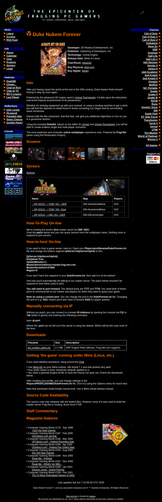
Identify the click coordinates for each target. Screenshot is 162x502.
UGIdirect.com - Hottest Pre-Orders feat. (53, 447)
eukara (92, 496)
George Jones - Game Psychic (48, 469)
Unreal (85, 124)
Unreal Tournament (85, 97)
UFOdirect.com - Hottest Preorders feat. (53, 441)
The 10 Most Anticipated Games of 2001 (53, 475)
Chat (81, 362)
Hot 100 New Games (43, 453)
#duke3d (86, 62)
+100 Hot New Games (44, 430)
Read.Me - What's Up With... (47, 464)
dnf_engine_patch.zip (39, 347)
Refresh (30, 172)
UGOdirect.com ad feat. (44, 436)
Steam (85, 71)
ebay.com (89, 67)
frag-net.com (71, 496)
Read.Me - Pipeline (42, 458)
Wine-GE (38, 367)
